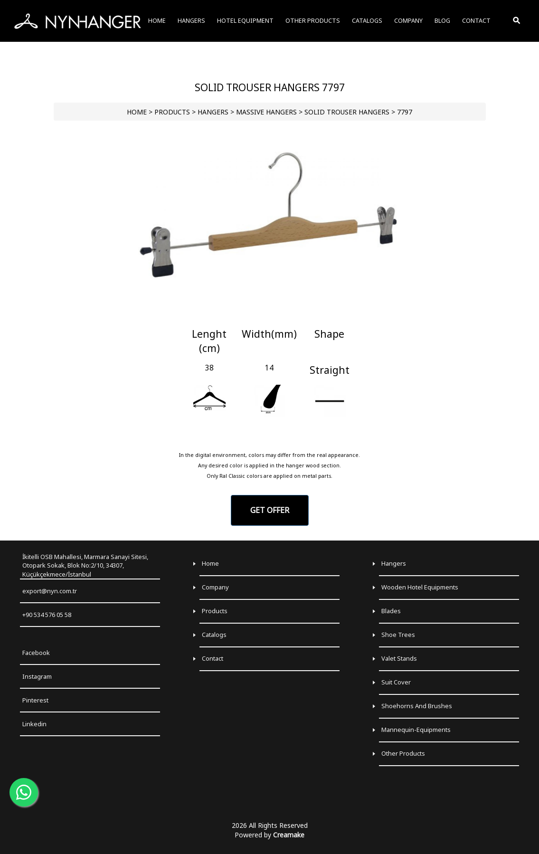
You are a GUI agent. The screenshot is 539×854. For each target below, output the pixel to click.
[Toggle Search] (517, 21)
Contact (212, 658)
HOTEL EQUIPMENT (245, 21)
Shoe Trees (398, 634)
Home (210, 563)
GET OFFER (269, 510)
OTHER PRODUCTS (312, 21)
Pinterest (35, 700)
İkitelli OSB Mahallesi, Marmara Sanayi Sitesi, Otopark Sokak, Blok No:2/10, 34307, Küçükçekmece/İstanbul (85, 565)
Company (215, 587)
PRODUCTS (172, 111)
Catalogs (214, 634)
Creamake (288, 834)
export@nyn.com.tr (49, 591)
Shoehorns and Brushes (416, 706)
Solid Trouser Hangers (346, 111)
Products (214, 611)
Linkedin (34, 724)
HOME (137, 111)
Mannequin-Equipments (416, 729)
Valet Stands (399, 658)
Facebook (36, 652)
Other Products (403, 753)
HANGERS (213, 111)
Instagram (37, 676)
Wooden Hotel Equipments (419, 587)
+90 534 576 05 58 (46, 614)
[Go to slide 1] (269, 316)
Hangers (393, 563)
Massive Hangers (266, 111)
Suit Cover (396, 682)
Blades (391, 611)
